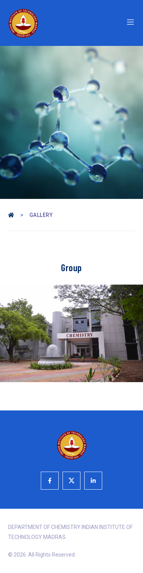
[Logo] (37, 23)
